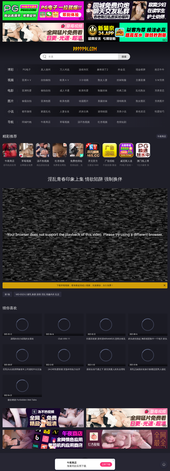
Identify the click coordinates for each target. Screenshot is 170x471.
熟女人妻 (102, 80)
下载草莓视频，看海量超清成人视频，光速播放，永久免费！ (111, 285)
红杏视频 (102, 122)
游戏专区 (83, 69)
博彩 (11, 69)
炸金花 (121, 69)
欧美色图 (64, 101)
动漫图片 (83, 101)
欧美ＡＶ (64, 80)
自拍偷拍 (45, 80)
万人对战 (64, 69)
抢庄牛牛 (159, 69)
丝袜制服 (121, 80)
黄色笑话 (140, 111)
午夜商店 (45, 122)
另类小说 (121, 111)
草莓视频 (64, 122)
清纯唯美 (121, 101)
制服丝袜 (102, 90)
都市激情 (27, 111)
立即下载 (106, 464)
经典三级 (121, 90)
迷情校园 (102, 111)
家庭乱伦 (45, 111)
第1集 (7, 294)
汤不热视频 (84, 122)
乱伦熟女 (140, 90)
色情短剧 (121, 122)
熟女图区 (140, 101)
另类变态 (159, 90)
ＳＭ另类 (159, 80)
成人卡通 (64, 90)
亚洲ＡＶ (27, 80)
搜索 (124, 56)
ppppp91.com (85, 49)
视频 (11, 80)
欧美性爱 (83, 90)
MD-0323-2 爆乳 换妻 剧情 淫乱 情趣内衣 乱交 (37, 294)
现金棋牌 (140, 69)
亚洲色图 (45, 101)
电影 (11, 90)
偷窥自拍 (27, 101)
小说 (11, 111)
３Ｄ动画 (83, 80)
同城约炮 (27, 122)
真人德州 (45, 69)
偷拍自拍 (45, 90)
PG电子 (27, 69)
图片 (11, 101)
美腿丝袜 (102, 101)
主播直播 (140, 80)
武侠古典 (83, 111)
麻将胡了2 (102, 69)
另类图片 (159, 101)
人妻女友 (64, 111)
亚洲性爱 (27, 90)
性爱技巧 (159, 111)
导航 (11, 122)
